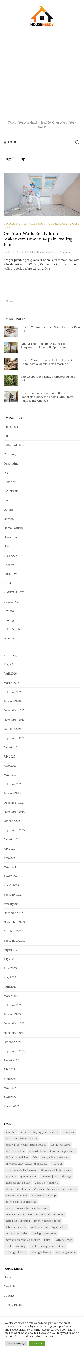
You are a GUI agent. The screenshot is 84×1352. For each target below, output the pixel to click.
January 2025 (12, 793)
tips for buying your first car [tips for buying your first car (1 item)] (47, 1246)
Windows (10, 638)
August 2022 (11, 1060)
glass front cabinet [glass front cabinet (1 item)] (46, 1182)
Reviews (9, 611)
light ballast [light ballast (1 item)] (59, 1227)
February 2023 (13, 1005)
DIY (25, 223)
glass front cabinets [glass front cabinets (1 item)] (18, 1189)
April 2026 (10, 673)
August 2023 (11, 950)
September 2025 (14, 738)
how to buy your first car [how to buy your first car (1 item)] (21, 1201)
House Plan (11, 537)
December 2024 (14, 802)
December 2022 (14, 1023)
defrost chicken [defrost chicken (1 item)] (15, 1151)
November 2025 (14, 719)
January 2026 (12, 701)
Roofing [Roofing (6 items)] (20, 1246)
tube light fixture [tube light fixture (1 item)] (40, 1252)
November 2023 (14, 922)
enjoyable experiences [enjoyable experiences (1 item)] (55, 1157)
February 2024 (13, 894)
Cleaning (10, 454)
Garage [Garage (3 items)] (66, 1176)
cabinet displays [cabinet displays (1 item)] (60, 1144)
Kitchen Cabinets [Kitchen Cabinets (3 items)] (16, 1227)
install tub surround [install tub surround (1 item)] (18, 1220)
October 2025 (12, 729)
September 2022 (14, 1051)
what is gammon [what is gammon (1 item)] (66, 1252)
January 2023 (12, 1014)
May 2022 (10, 1088)
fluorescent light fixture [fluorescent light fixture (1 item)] (56, 1170)
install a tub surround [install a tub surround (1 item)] (19, 1214)
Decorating (12, 223)
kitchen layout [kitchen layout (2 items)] (39, 1227)
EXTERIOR (37, 223)
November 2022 (14, 1032)
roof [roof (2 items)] (8, 1246)
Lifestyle (9, 583)
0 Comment (63, 252)
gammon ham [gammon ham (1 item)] (28, 1176)
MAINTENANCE (14, 592)
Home (8, 1277)
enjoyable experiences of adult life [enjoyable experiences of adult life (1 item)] (26, 1163)
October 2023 (13, 931)
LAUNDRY (10, 574)
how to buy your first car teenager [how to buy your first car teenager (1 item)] (27, 1208)
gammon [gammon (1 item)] (11, 1176)
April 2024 (10, 876)
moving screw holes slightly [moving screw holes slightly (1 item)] (23, 1239)
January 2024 (12, 904)
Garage (8, 509)
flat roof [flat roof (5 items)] (57, 1163)
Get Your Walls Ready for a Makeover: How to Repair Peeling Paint (38, 239)
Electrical (10, 482)
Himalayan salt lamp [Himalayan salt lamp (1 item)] (44, 1195)
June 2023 (10, 968)
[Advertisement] (42, 75)
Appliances (11, 426)
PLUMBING (11, 601)
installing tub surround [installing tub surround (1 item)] (50, 1214)
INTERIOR (10, 555)
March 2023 (11, 996)
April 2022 (10, 1097)
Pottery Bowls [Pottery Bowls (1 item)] (63, 1239)
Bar (6, 436)
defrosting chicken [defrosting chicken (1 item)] (17, 1157)
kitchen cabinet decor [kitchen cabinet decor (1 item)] (47, 1220)
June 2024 (10, 858)
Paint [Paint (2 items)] (47, 1239)
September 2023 (14, 940)
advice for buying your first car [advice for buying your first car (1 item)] (40, 1132)
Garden (9, 519)
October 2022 (12, 1042)
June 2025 (10, 765)
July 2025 (9, 756)
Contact (9, 1295)
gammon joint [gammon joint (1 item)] (49, 1176)
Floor (7, 500)
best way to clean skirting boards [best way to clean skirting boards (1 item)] (26, 1144)
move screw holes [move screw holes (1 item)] (17, 1233)
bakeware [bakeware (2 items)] (69, 1132)
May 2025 (10, 775)
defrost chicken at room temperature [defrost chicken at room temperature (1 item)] (52, 1151)
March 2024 (11, 885)
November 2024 (14, 811)
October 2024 (13, 821)
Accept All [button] (36, 1343)
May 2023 (10, 977)
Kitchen (9, 565)
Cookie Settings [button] (16, 1343)
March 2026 (11, 683)
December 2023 (14, 913)
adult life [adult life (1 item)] (11, 1132)
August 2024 (11, 839)
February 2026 (13, 692)
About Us (9, 1286)
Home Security (56, 223)
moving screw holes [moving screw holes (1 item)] (44, 1233)
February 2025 (13, 784)
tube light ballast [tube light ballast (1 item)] (16, 1252)
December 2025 (14, 710)
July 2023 (9, 959)
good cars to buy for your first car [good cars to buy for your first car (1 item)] (55, 1189)
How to (8, 546)
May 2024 (10, 867)
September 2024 (14, 830)
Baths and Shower (16, 445)
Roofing (9, 620)
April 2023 (10, 986)
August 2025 (11, 747)
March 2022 (11, 1106)
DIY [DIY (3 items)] (35, 1157)
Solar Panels (12, 629)
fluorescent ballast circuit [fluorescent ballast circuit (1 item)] (21, 1170)
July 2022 (9, 1069)
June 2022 (10, 1078)
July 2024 (9, 848)
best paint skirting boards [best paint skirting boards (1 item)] (21, 1138)
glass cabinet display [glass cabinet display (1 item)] (18, 1182)
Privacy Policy (13, 1305)
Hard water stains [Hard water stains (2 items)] (16, 1195)
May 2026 (10, 664)
